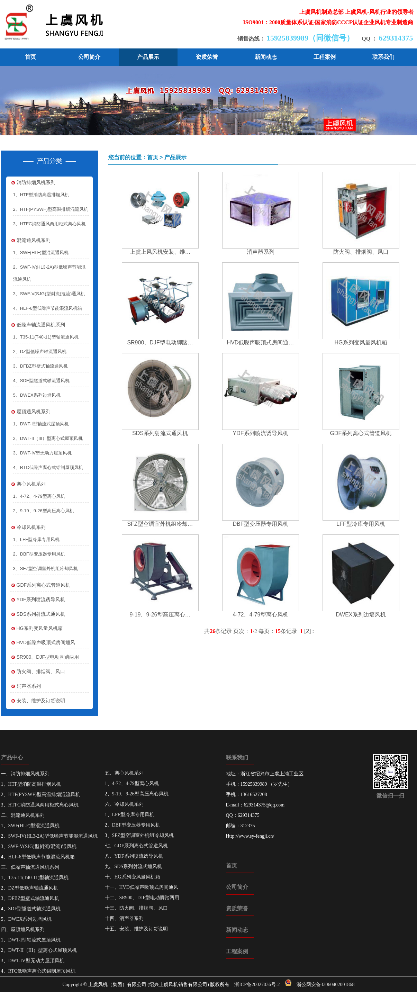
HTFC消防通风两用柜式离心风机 (43, 805)
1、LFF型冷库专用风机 (36, 539)
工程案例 (325, 57)
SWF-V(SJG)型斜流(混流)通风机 (42, 846)
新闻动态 (266, 57)
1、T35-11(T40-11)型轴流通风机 (46, 337)
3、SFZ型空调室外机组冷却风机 (45, 568)
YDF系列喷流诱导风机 (37, 600)
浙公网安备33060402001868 (326, 984)
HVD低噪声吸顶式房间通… (260, 342)
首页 (30, 57)
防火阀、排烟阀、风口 (37, 672)
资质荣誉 (207, 57)
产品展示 (148, 57)
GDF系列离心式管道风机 (40, 585)
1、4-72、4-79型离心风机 (39, 496)
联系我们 (383, 57)
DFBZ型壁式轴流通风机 (34, 898)
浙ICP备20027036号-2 (257, 984)
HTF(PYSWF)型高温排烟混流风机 (44, 794)
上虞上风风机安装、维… (160, 252)
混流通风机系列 (30, 240)
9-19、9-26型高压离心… (159, 614)
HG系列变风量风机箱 (36, 628)
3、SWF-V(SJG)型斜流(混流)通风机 (49, 293)
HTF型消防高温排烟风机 (34, 784)
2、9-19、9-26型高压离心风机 (43, 510)
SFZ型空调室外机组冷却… (160, 524)
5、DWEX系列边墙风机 (37, 395)
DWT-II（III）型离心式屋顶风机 (42, 950)
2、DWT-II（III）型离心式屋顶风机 (48, 438)
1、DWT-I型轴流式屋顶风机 (41, 423)
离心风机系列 (28, 484)
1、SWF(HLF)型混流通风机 (41, 252)
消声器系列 (25, 686)
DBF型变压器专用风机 (260, 524)
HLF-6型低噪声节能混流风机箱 (41, 856)
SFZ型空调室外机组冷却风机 (143, 835)
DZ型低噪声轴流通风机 (33, 888)
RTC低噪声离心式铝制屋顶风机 (41, 971)
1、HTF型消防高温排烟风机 (41, 194)
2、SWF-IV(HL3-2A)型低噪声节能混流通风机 (49, 273)
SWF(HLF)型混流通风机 (34, 825)
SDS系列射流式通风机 (37, 614)
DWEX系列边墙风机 (361, 614)
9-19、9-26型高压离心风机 (140, 793)
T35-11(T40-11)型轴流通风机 (38, 877)
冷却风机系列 (28, 527)
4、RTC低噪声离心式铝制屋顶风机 (48, 467)
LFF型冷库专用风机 (360, 524)
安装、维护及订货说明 (37, 701)
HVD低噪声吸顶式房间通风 (42, 643)
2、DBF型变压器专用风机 (39, 554)
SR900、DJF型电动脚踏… (160, 342)
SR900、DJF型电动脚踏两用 (44, 657)
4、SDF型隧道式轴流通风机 (41, 380)
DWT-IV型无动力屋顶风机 (36, 960)
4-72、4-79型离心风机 (260, 614)
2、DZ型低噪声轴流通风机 (40, 351)
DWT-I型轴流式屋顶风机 (34, 940)
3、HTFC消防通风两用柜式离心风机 (49, 223)
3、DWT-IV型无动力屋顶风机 (42, 453)
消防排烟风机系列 (32, 183)
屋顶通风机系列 (30, 412)
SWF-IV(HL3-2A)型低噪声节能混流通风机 (53, 836)
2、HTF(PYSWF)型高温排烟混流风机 (50, 209)
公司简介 (89, 57)
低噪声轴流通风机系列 (37, 325)
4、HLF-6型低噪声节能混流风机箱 (47, 308)
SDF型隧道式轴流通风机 (34, 908)
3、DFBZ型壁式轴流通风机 (40, 366)
